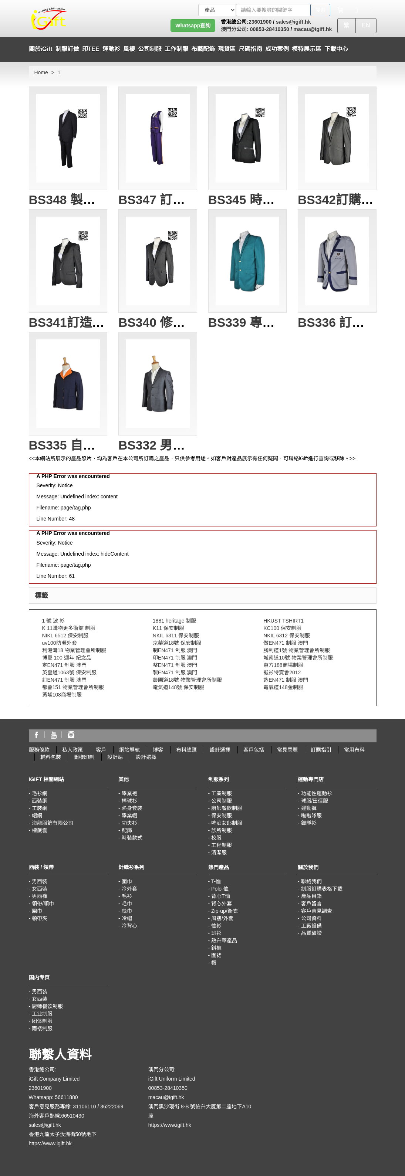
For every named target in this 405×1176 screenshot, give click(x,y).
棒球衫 (129, 801)
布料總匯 (186, 750)
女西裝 (39, 889)
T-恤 (216, 881)
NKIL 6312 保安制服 (286, 635)
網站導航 (129, 750)
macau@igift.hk (312, 29)
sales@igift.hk (293, 22)
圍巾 (37, 911)
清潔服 (219, 852)
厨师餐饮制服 (47, 1006)
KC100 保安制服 (282, 628)
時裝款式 (132, 838)
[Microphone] (357, 10)
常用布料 (354, 750)
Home (41, 72)
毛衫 (127, 896)
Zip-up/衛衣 (224, 911)
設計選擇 (220, 750)
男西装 (39, 991)
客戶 (101, 750)
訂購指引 (321, 750)
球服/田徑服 (314, 801)
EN (366, 25)
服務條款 (39, 750)
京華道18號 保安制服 (177, 643)
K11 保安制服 (168, 628)
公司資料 (311, 918)
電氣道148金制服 (283, 687)
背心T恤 (220, 896)
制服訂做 (67, 49)
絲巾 (127, 911)
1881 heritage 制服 (174, 621)
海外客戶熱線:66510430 (56, 1116)
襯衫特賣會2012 (282, 672)
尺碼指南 (250, 49)
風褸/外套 (222, 918)
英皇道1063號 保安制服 (69, 672)
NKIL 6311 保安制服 (176, 635)
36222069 (111, 1106)
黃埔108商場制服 (62, 695)
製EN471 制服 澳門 (175, 672)
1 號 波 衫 (53, 621)
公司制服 (221, 801)
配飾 (127, 830)
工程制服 (221, 845)
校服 (216, 838)
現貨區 (227, 49)
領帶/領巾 (43, 903)
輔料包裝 (50, 757)
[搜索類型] (217, 10)
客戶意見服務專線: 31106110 (62, 1106)
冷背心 (129, 926)
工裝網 (39, 808)
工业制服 (42, 1014)
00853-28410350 (269, 29)
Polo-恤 (220, 889)
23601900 (260, 22)
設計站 (115, 757)
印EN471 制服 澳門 (175, 658)
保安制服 (221, 816)
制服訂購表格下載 (321, 889)
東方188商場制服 (283, 665)
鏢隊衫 (309, 823)
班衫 (216, 933)
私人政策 (72, 750)
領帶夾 (39, 918)
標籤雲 (39, 830)
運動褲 (309, 808)
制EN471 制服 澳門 (175, 650)
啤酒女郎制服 (226, 823)
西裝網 (39, 801)
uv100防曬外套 (59, 643)
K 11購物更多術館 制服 (69, 628)
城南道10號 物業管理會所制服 (298, 658)
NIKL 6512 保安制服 (65, 635)
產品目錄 (311, 896)
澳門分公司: (235, 29)
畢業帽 (129, 816)
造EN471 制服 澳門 (285, 680)
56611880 (66, 1097)
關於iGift (41, 49)
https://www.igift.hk (50, 1143)
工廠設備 (311, 926)
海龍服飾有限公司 (52, 823)
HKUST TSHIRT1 (283, 621)
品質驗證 (311, 933)
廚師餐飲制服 (226, 808)
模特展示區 (306, 49)
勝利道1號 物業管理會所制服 (296, 650)
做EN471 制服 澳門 (285, 643)
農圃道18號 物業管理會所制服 (187, 680)
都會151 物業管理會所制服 (73, 687)
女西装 (39, 999)
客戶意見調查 (316, 911)
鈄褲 (216, 948)
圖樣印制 (84, 757)
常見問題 (287, 750)
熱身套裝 (132, 808)
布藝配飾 (203, 49)
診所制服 (221, 830)
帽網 (37, 816)
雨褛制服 (42, 1028)
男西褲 (39, 896)
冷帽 (127, 918)
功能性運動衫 (316, 793)
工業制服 (221, 793)
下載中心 (336, 49)
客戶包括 (253, 750)
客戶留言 (311, 903)
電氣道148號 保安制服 (178, 687)
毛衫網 (39, 793)
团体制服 (42, 1021)
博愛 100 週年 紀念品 (66, 658)
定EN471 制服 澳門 (64, 665)
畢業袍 (129, 793)
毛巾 (127, 903)
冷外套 (129, 889)
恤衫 (216, 926)
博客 (158, 750)
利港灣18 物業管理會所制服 (74, 650)
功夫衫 (129, 823)
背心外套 (221, 903)
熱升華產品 (224, 940)
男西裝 (39, 881)
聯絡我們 (311, 881)
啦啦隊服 (311, 816)
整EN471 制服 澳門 (175, 665)
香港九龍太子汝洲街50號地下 (63, 1134)
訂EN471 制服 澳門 (64, 680)
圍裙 (216, 955)
